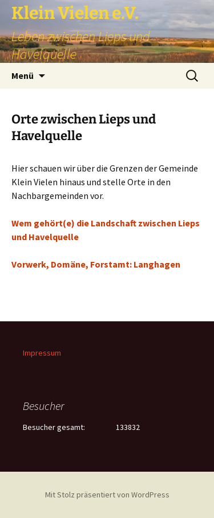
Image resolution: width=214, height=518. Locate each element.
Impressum (42, 353)
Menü (22, 75)
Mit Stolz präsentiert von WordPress (107, 494)
